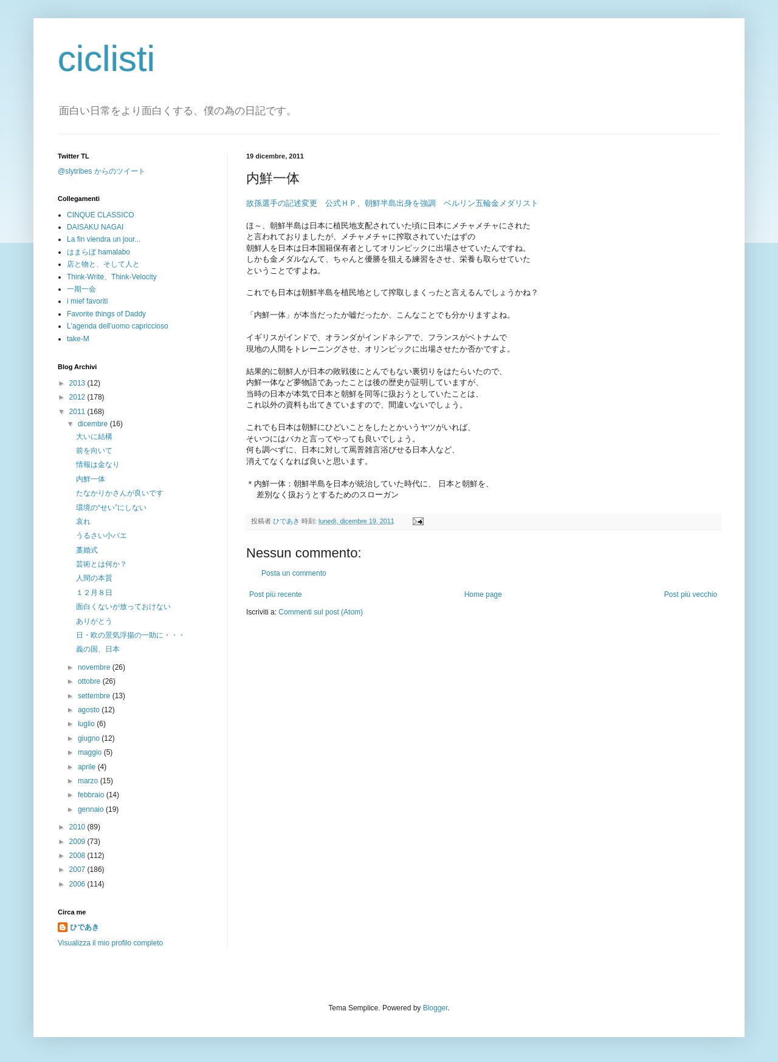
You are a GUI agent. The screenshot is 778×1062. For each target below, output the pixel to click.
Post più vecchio (690, 594)
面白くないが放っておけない (123, 606)
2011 (78, 411)
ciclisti (106, 58)
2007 (78, 869)
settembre (95, 696)
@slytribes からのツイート (101, 171)
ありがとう (94, 621)
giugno (90, 738)
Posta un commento (293, 573)
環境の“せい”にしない (111, 507)
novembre (95, 667)
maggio (91, 752)
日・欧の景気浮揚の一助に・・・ (130, 635)
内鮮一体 (90, 479)
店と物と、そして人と (103, 264)
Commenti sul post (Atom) (320, 612)
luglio (87, 724)
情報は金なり (98, 464)
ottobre (90, 681)
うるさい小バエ (101, 535)
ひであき (287, 521)
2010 (78, 827)
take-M (78, 339)
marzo (89, 781)
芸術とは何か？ (101, 564)
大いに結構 (94, 436)
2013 (78, 383)
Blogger (435, 1008)
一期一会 (81, 289)
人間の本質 (94, 578)
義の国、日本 (98, 649)
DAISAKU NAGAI (95, 227)
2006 (78, 884)
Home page (483, 594)
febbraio (92, 795)
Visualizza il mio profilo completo (110, 943)
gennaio (92, 809)
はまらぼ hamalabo (98, 252)
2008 (78, 855)
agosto (90, 710)
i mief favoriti (87, 301)
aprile (88, 767)
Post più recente (275, 594)
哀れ (83, 521)
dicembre (94, 424)
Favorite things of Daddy (106, 314)
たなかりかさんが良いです (120, 493)
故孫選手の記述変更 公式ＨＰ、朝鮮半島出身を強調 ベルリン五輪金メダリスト (392, 203)
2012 (78, 397)
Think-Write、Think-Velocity (112, 277)
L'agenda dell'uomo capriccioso (117, 326)
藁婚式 (87, 550)
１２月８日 (94, 592)
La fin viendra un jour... (103, 239)
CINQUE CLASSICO (100, 215)
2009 (78, 841)
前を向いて (94, 450)
